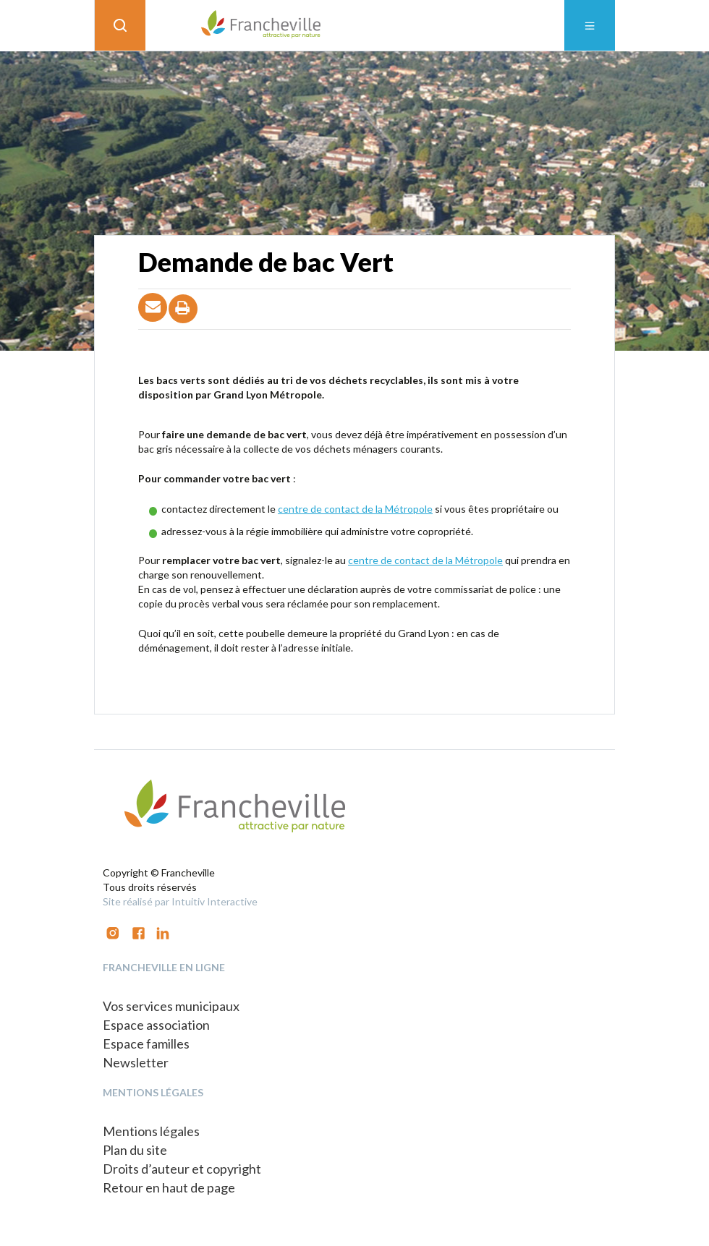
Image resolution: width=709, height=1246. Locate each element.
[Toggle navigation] (589, 25)
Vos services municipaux (171, 1006)
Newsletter (136, 1062)
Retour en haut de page (169, 1187)
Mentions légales (151, 1131)
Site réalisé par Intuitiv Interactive (180, 901)
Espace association (156, 1025)
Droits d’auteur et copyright (182, 1169)
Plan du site (135, 1150)
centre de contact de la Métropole (355, 509)
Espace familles (146, 1043)
